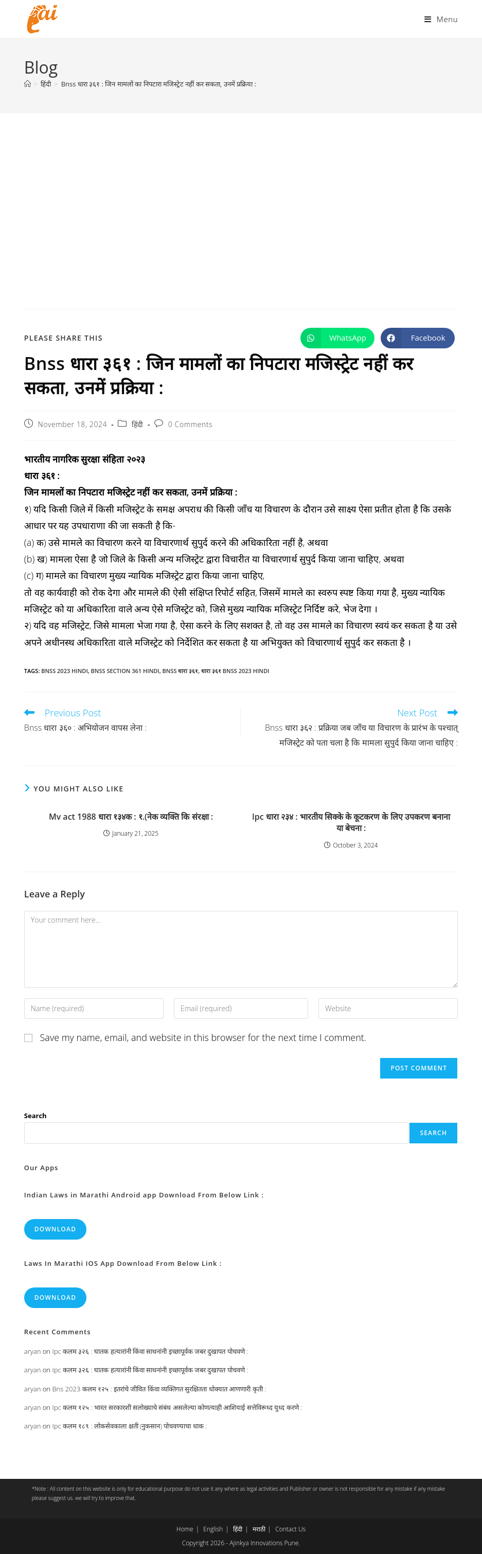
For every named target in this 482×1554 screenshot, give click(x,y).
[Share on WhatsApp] (337, 338)
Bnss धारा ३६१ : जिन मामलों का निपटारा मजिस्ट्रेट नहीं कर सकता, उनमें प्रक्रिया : (158, 84)
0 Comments (190, 424)
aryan (32, 1351)
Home (184, 1529)
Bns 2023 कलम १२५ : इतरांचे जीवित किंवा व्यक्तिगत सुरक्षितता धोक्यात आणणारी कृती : (159, 1388)
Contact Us (290, 1529)
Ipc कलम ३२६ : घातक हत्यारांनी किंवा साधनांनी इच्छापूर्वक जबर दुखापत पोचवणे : (150, 1351)
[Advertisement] (241, 190)
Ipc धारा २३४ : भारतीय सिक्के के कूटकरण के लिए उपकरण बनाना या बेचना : (351, 822)
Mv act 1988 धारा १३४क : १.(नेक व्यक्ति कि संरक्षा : (131, 816)
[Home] (27, 84)
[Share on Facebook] (418, 338)
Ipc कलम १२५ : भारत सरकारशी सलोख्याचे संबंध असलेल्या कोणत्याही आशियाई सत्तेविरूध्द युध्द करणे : (177, 1407)
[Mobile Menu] (441, 19)
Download (55, 1229)
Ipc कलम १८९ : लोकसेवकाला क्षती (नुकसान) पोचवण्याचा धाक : (129, 1426)
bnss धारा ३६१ (181, 671)
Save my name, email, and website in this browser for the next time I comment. (203, 1037)
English (213, 1529)
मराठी (259, 1529)
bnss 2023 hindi (64, 671)
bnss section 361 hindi (125, 671)
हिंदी (138, 424)
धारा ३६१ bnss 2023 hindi (235, 671)
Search (35, 1115)
